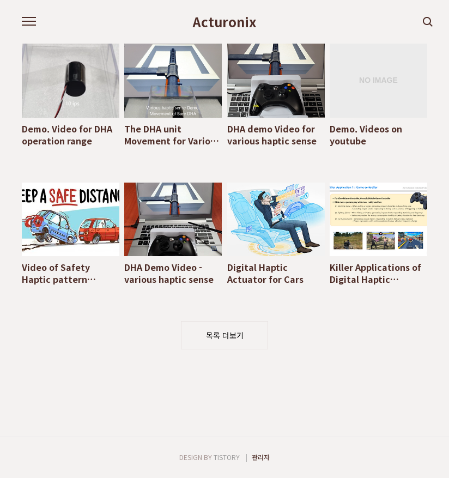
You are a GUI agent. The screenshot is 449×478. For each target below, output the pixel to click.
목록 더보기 (225, 335)
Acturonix (224, 21)
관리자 (261, 457)
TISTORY (227, 457)
